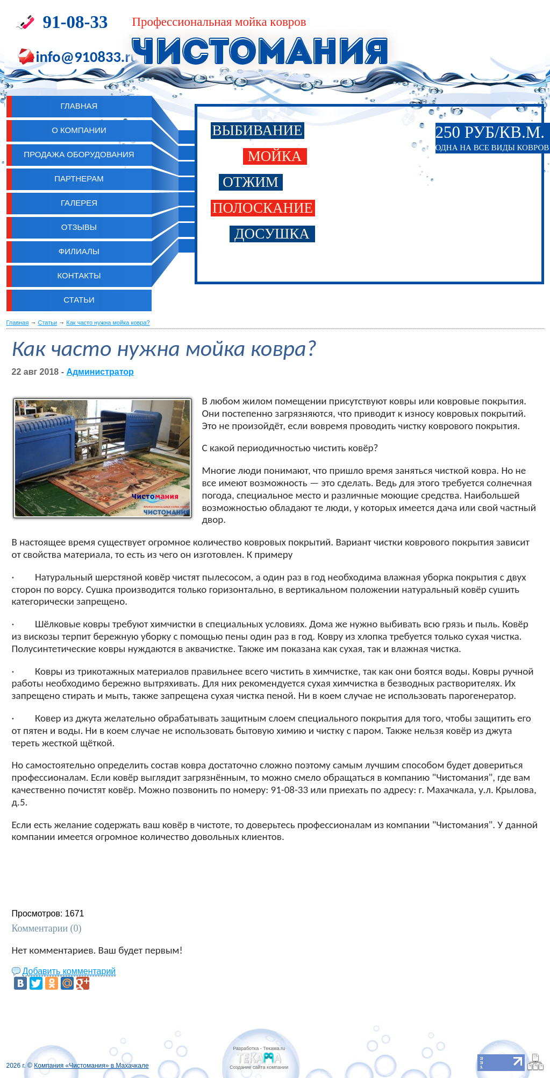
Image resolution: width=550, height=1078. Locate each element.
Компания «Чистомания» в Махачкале (91, 1065)
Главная (17, 322)
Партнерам (79, 178)
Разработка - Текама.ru (259, 1048)
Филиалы (79, 251)
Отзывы (79, 227)
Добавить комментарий (69, 971)
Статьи (79, 299)
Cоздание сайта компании (259, 1067)
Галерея (79, 202)
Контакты (79, 275)
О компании (79, 130)
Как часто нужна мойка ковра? (107, 322)
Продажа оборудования (79, 154)
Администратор (99, 371)
